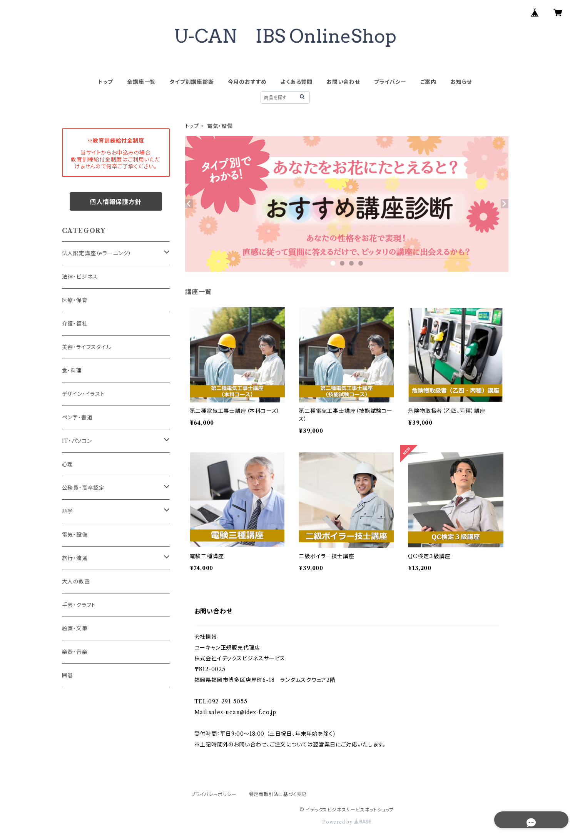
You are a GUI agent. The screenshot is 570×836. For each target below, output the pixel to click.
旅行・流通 (75, 558)
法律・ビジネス (80, 276)
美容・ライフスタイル (87, 347)
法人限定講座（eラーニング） (97, 253)
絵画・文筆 (75, 628)
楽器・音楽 (75, 651)
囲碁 (68, 675)
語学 (68, 511)
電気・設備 (75, 534)
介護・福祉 (75, 323)
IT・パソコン (77, 440)
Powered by (346, 822)
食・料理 (72, 370)
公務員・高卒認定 (83, 487)
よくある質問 (297, 81)
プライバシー (390, 81)
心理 (68, 464)
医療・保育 (75, 300)
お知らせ (461, 81)
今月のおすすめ (247, 81)
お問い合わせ (343, 81)
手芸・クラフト (79, 605)
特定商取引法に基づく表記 (278, 794)
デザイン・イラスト (83, 394)
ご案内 (428, 81)
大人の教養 (76, 581)
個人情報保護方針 (115, 202)
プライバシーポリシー (214, 794)
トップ (105, 81)
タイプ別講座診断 (191, 81)
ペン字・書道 (77, 417)
